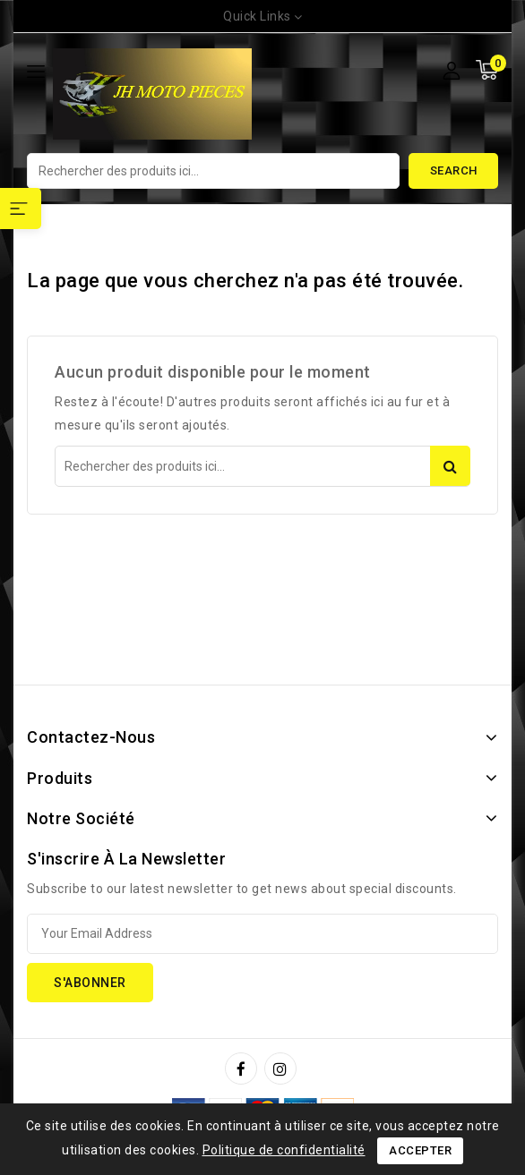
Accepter (420, 1150)
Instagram (282, 1068)
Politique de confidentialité (284, 1150)
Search (454, 170)
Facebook (243, 1068)
